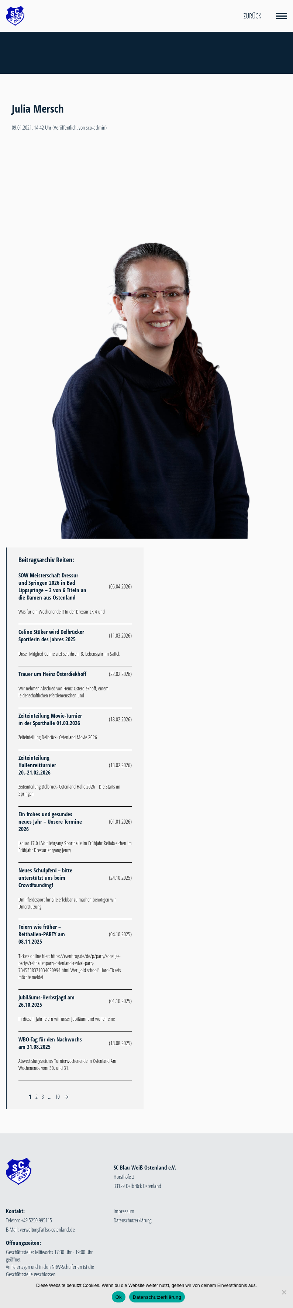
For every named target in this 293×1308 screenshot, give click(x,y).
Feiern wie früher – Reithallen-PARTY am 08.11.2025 (41, 934)
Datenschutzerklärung (132, 1220)
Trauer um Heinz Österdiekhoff (52, 673)
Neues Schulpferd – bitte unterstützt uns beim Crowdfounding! (45, 877)
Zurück (252, 16)
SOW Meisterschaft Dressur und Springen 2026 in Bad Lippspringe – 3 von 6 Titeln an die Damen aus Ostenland (52, 586)
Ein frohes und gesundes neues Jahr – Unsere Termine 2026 (50, 821)
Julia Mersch (38, 108)
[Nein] (283, 1292)
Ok (119, 1297)
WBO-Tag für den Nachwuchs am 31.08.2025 (50, 1043)
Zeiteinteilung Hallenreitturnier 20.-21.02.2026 (37, 765)
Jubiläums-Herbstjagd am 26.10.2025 (46, 1000)
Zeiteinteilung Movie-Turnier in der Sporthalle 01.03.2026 (50, 719)
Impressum (124, 1211)
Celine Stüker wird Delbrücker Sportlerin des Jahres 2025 (51, 635)
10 (57, 1096)
